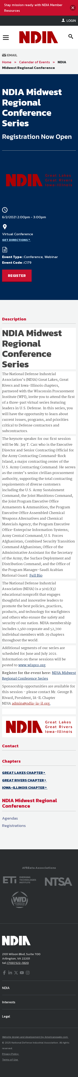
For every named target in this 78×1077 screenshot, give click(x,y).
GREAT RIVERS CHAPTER (23, 780)
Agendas (10, 818)
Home (6, 62)
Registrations (14, 826)
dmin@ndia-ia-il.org (32, 703)
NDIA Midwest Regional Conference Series (39, 676)
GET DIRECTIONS (15, 239)
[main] (39, 461)
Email (9, 55)
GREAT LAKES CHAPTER (22, 772)
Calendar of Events (34, 62)
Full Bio (35, 576)
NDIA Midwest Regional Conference (34, 64)
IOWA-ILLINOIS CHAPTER (23, 787)
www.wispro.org (31, 665)
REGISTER (17, 275)
